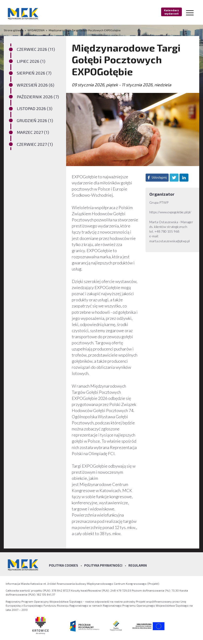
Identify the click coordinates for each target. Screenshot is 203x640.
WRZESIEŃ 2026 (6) (35, 84)
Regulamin (137, 565)
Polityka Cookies (63, 565)
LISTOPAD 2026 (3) (34, 108)
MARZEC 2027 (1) (33, 132)
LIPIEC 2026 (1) (31, 61)
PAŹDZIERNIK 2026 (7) (38, 96)
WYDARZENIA (36, 30)
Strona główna (14, 30)
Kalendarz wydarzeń (171, 11)
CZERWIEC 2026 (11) (36, 49)
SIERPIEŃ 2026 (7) (34, 73)
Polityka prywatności (103, 565)
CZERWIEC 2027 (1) (35, 144)
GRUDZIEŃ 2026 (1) (35, 120)
